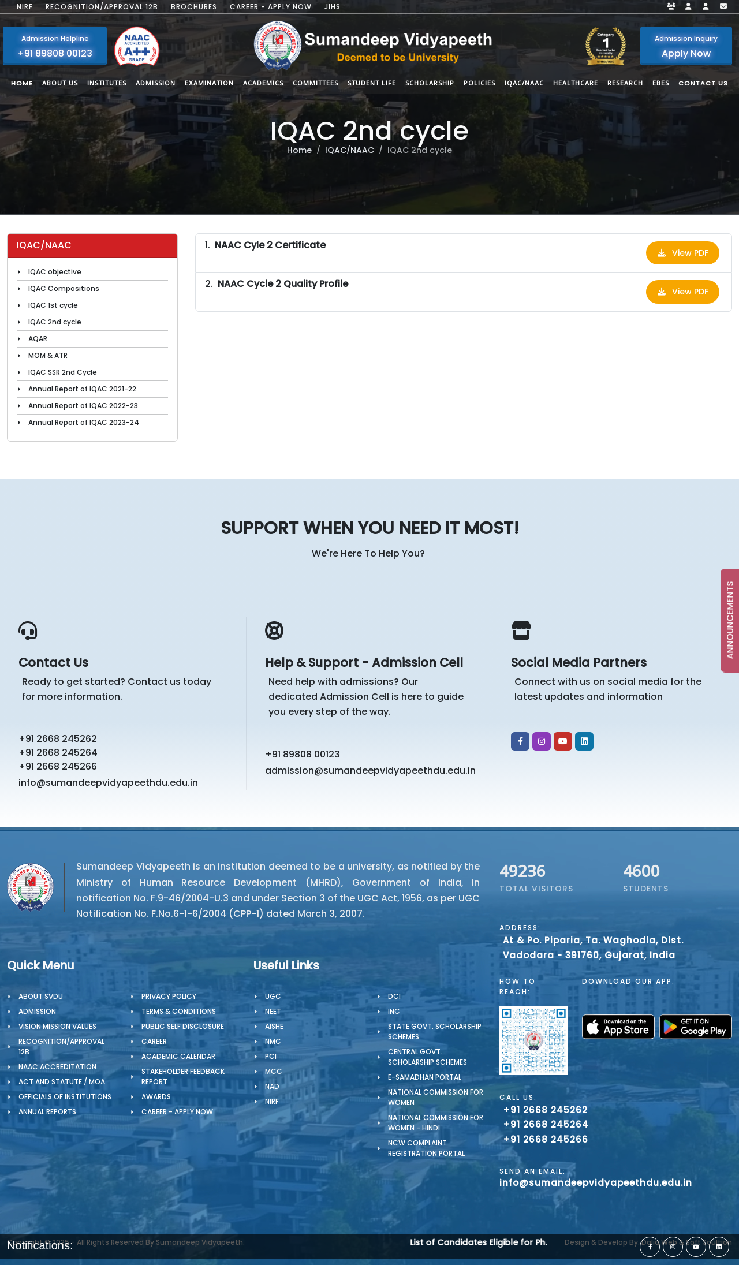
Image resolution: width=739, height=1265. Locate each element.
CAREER (154, 1041)
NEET (273, 1011)
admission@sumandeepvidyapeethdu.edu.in (370, 770)
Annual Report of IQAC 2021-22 (82, 389)
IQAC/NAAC (349, 150)
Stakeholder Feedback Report (183, 1076)
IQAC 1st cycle (53, 305)
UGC (273, 996)
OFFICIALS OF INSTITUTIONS (64, 1097)
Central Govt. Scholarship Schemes (427, 1057)
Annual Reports (47, 1112)
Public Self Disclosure (182, 1026)
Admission (37, 1011)
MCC (273, 1071)
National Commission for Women (435, 1097)
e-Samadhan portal (424, 1077)
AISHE (274, 1026)
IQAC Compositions (63, 288)
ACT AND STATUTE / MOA (61, 1082)
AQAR (37, 339)
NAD (272, 1086)
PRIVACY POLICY (168, 996)
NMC (273, 1041)
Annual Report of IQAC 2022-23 (83, 406)
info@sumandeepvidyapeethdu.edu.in (108, 782)
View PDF (682, 253)
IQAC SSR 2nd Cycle (62, 372)
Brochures (194, 7)
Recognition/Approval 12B (102, 7)
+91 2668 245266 (57, 766)
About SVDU (40, 996)
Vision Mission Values (57, 1026)
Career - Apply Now (271, 7)
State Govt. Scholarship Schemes (435, 1031)
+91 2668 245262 (57, 738)
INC (394, 1011)
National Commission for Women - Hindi (435, 1123)
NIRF (25, 7)
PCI (271, 1056)
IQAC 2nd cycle (54, 322)
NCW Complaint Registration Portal (426, 1148)
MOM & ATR (48, 355)
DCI (394, 996)
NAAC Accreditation (57, 1067)
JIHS (332, 7)
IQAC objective (54, 272)
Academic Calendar (178, 1056)
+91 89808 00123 (302, 754)
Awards (156, 1097)
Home (299, 150)
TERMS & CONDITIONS (178, 1011)
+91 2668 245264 (58, 752)
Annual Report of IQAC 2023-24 (83, 422)
